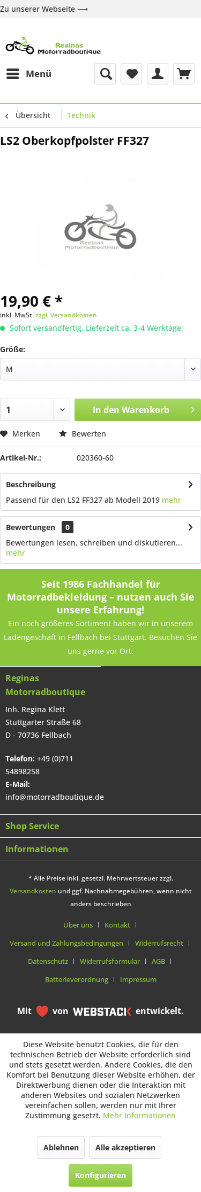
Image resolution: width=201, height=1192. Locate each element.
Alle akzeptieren (125, 1147)
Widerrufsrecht (159, 943)
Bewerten (82, 434)
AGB (158, 961)
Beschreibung (31, 484)
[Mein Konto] (157, 73)
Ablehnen (61, 1147)
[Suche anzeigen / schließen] (105, 73)
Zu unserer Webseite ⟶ (44, 9)
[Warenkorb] (184, 73)
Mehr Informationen (139, 1115)
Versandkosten (33, 890)
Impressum (138, 979)
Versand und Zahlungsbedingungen (66, 943)
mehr (171, 500)
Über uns (78, 925)
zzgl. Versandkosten (66, 315)
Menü (28, 72)
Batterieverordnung (76, 979)
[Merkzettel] (131, 73)
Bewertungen (30, 527)
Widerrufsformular (110, 961)
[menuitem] (28, 73)
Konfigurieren (100, 1175)
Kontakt (117, 925)
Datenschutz (48, 961)
